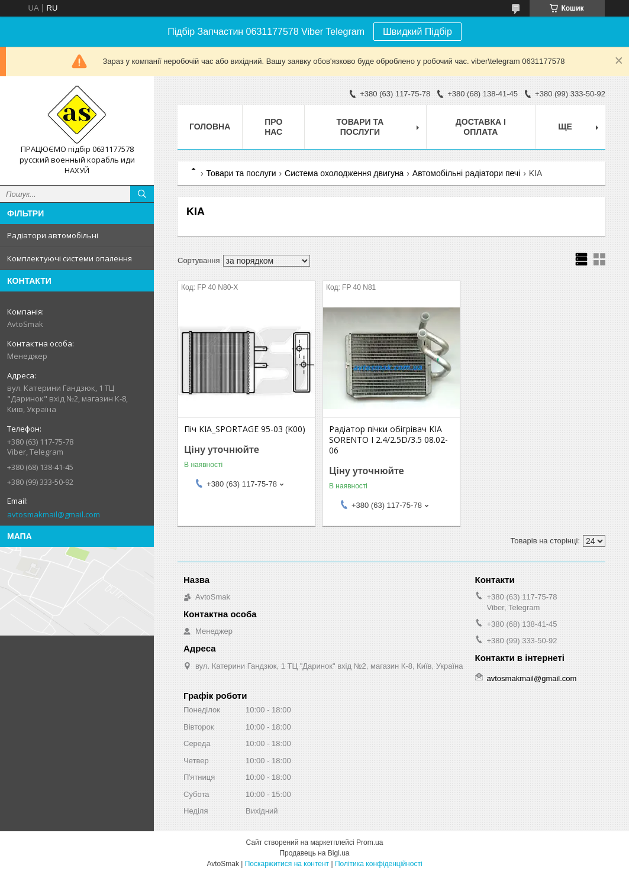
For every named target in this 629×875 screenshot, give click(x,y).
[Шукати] (142, 194)
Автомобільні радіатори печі (466, 173)
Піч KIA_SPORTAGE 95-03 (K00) (244, 429)
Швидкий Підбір (417, 32)
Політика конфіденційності (378, 864)
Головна (209, 126)
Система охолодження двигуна (344, 173)
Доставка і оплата (481, 127)
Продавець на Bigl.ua (314, 853)
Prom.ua (369, 842)
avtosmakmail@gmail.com (53, 514)
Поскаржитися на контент (287, 864)
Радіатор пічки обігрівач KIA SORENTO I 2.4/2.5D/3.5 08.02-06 (388, 440)
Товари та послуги (360, 127)
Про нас (273, 127)
